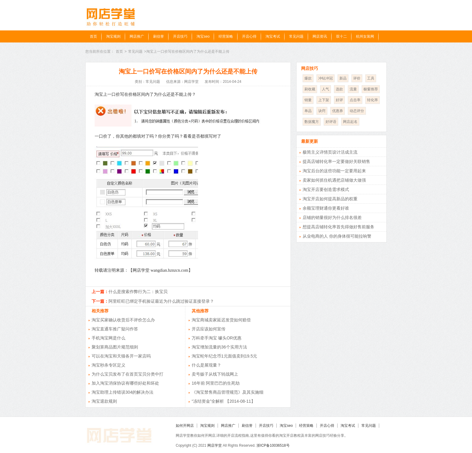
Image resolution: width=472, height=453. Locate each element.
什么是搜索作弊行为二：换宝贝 (138, 291)
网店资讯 (320, 36)
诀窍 (322, 111)
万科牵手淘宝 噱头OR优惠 (216, 338)
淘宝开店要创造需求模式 (326, 189)
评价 (356, 78)
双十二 (341, 36)
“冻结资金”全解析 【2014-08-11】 (223, 401)
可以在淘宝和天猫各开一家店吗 (121, 356)
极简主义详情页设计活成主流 (330, 152)
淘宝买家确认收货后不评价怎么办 (123, 319)
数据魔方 (311, 122)
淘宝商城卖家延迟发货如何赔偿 (221, 319)
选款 (339, 89)
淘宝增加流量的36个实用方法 (219, 347)
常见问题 (296, 36)
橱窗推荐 (370, 89)
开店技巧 (180, 36)
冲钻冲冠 (325, 78)
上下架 (323, 100)
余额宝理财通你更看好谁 (326, 208)
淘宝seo (203, 36)
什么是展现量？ (206, 365)
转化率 (372, 100)
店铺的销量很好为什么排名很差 (332, 217)
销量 (308, 100)
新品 (343, 78)
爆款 (308, 78)
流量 (353, 89)
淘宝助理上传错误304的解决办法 (122, 392)
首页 (93, 36)
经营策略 (226, 36)
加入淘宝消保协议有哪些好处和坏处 (125, 383)
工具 (370, 78)
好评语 (331, 122)
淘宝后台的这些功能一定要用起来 (334, 170)
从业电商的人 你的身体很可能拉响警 (337, 236)
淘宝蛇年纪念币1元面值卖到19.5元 (224, 356)
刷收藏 (309, 89)
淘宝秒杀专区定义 (108, 365)
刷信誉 (158, 36)
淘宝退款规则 (104, 401)
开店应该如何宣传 (208, 328)
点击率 (355, 100)
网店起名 (350, 122)
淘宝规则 (113, 36)
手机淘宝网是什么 (108, 338)
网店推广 (137, 36)
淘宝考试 (273, 36)
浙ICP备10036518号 (272, 445)
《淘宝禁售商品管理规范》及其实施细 (227, 392)
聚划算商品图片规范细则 (115, 347)
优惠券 (337, 111)
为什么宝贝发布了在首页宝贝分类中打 (127, 374)
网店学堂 (214, 445)
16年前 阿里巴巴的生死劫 (216, 383)
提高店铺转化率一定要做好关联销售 (336, 161)
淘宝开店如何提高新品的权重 (330, 198)
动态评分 (357, 111)
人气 (325, 89)
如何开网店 (185, 425)
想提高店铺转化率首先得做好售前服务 (338, 226)
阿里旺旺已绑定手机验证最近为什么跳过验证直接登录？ (161, 301)
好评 (339, 100)
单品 (308, 111)
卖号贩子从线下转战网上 (215, 374)
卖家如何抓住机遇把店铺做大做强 (334, 180)
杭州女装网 (365, 36)
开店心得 (249, 36)
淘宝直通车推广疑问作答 (115, 328)
